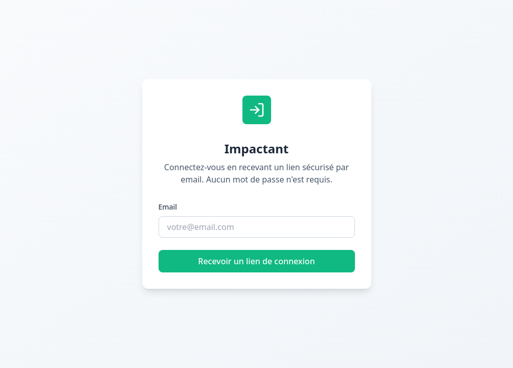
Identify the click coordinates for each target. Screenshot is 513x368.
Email (168, 207)
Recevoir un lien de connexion (256, 261)
